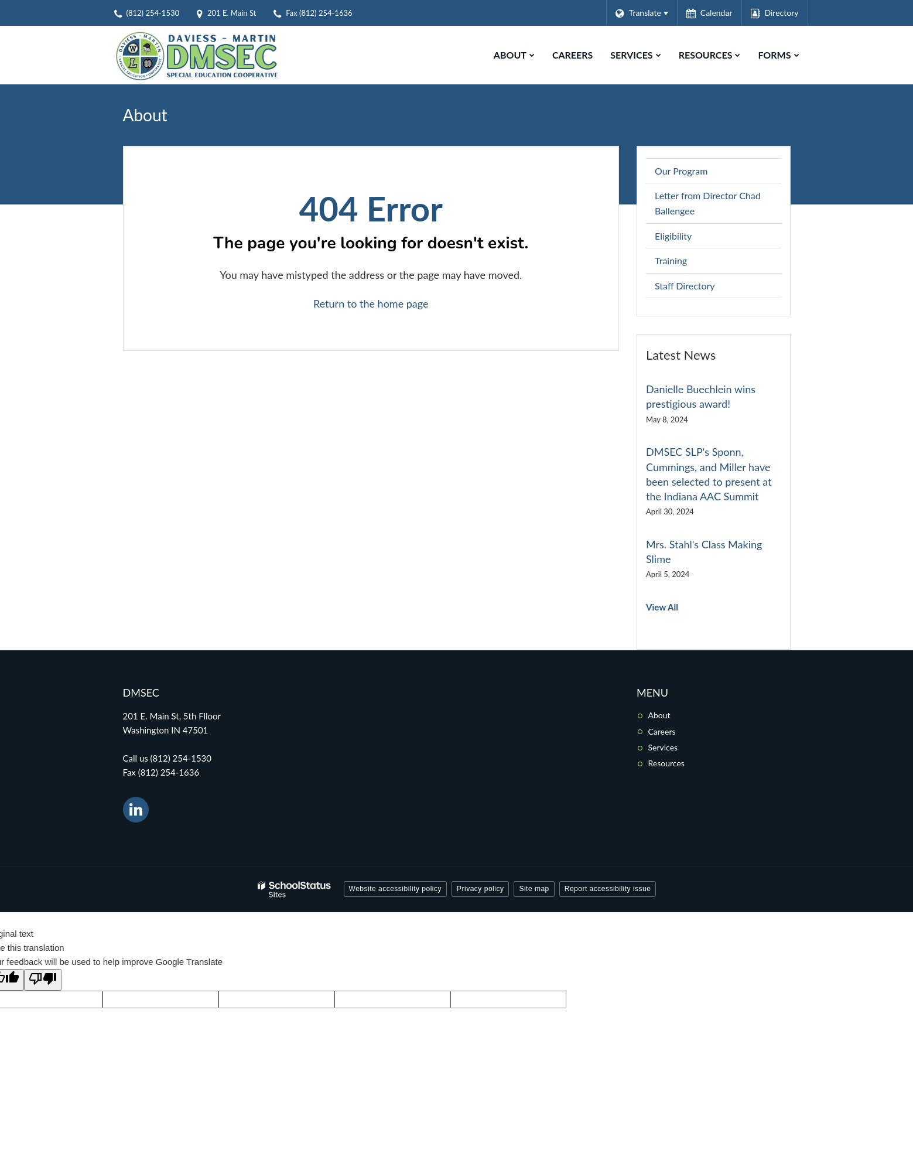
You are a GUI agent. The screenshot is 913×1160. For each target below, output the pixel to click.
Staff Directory (685, 285)
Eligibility (673, 235)
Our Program (681, 170)
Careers (662, 731)
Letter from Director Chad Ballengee (708, 203)
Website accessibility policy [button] (395, 889)
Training (671, 260)
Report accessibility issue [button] (608, 889)
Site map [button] (534, 889)
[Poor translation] (42, 980)
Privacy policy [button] (480, 889)
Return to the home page (371, 303)
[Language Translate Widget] (641, 13)
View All (662, 607)
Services (663, 747)
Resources (666, 763)
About (659, 715)
